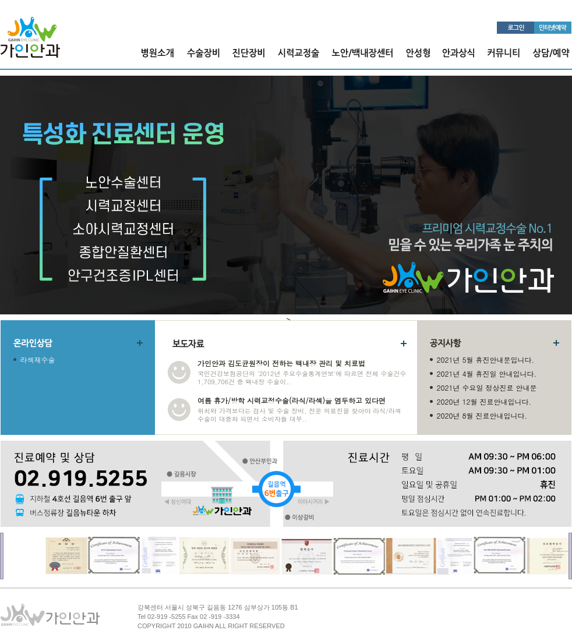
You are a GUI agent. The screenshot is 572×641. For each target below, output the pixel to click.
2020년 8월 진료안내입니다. (482, 415)
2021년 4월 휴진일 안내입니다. (487, 373)
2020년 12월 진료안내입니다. (484, 401)
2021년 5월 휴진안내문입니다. (486, 359)
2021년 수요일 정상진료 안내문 (487, 387)
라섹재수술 (37, 359)
